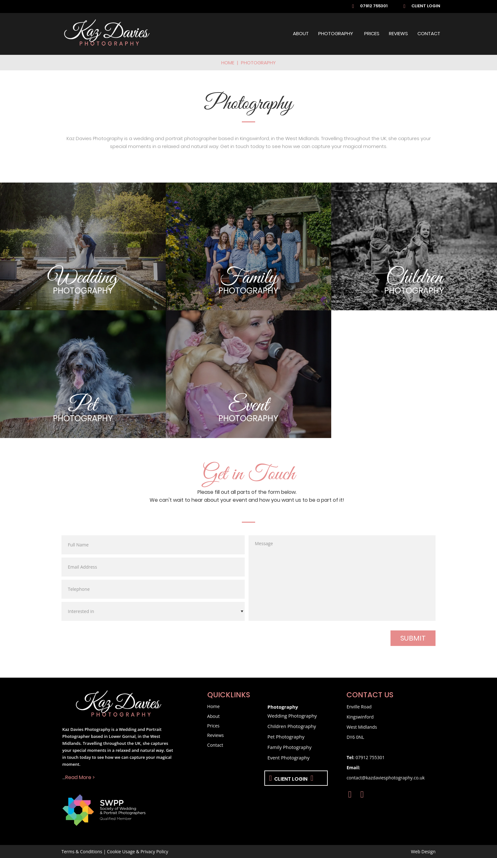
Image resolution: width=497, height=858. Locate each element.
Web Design (423, 851)
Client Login (425, 6)
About (301, 34)
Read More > (80, 778)
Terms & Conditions (81, 851)
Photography (335, 34)
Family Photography (290, 747)
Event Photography (289, 757)
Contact (428, 34)
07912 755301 (374, 6)
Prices (371, 34)
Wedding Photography (292, 716)
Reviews (398, 34)
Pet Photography (286, 736)
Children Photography (292, 726)
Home (227, 63)
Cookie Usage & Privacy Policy (137, 851)
